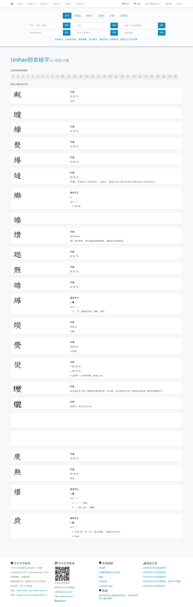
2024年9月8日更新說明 (154, 586)
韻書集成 (114, 39)
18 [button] (110, 76)
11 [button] (69, 76)
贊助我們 (61, 601)
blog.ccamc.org (24, 595)
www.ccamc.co (40, 590)
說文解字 (93, 39)
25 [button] (152, 76)
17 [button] (104, 76)
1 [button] (18, 76)
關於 (125, 4)
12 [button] (75, 76)
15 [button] (92, 76)
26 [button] (158, 76)
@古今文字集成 (66, 587)
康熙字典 (104, 39)
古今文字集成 (17, 568)
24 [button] (146, 76)
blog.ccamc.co (39, 595)
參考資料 (108, 598)
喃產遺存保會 (118, 595)
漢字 (21, 4)
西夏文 (32, 4)
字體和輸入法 (153, 4)
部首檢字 (59, 39)
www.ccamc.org (24, 590)
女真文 (57, 4)
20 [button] (122, 76)
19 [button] (116, 76)
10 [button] (63, 76)
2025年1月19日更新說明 (154, 577)
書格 (101, 577)
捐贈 (137, 4)
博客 (168, 4)
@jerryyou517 (66, 592)
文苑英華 (103, 581)
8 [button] (52, 76)
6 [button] (42, 76)
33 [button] (176, 76)
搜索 (66, 25)
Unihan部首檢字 (30, 60)
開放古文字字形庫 (128, 39)
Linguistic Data (106, 586)
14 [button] (86, 76)
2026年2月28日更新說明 (154, 568)
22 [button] (134, 76)
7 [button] (47, 76)
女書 (68, 4)
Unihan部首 (70, 39)
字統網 (102, 568)
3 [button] (27, 76)
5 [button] (37, 76)
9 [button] (57, 76)
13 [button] (81, 76)
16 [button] (98, 76)
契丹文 (44, 4)
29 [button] (164, 76)
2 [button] (22, 76)
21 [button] (128, 76)
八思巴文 (80, 4)
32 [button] (170, 76)
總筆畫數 (82, 39)
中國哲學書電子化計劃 (109, 572)
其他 (179, 4)
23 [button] (140, 76)
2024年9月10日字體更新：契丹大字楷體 (162, 581)
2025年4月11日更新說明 (154, 572)
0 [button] (13, 76)
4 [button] (32, 76)
